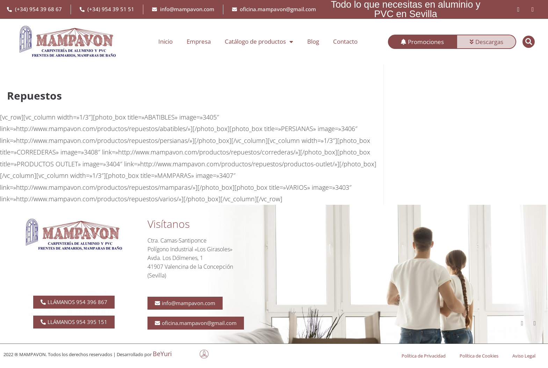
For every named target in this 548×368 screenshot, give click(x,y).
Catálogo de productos (259, 41)
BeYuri (162, 353)
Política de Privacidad (424, 356)
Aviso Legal (523, 356)
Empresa (199, 41)
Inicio (165, 41)
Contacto (345, 41)
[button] (528, 42)
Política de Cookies (479, 356)
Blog (313, 41)
